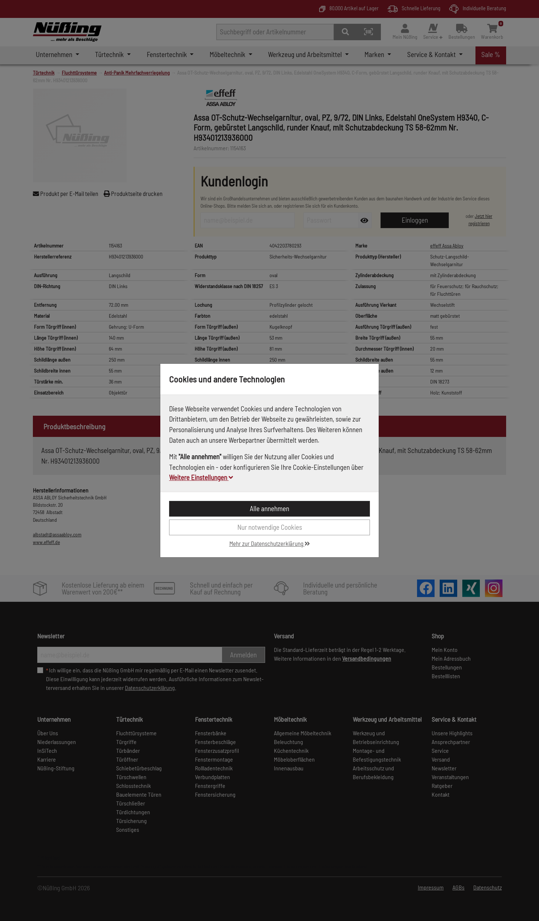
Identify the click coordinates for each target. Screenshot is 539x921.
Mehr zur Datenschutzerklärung (269, 543)
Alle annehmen (269, 508)
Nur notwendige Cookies (269, 527)
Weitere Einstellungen (201, 477)
